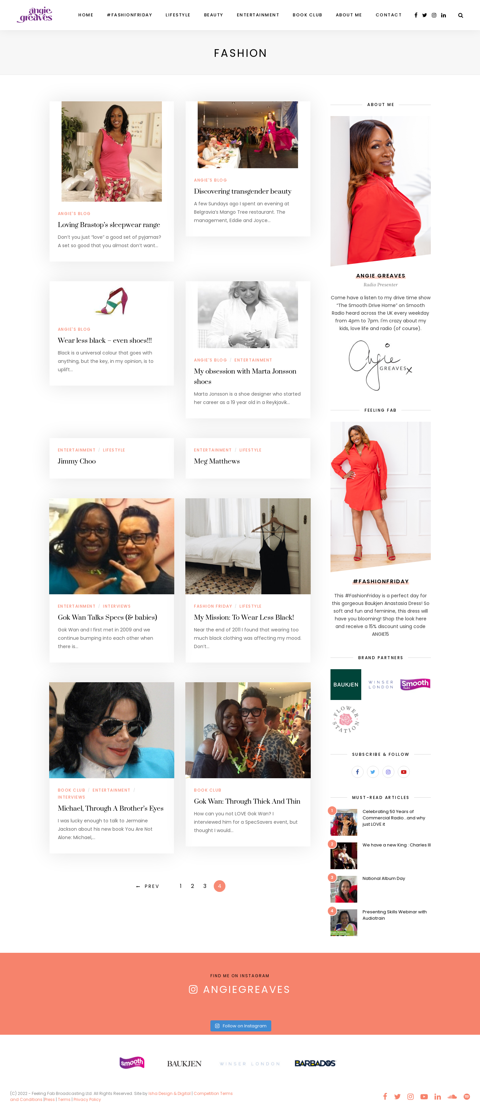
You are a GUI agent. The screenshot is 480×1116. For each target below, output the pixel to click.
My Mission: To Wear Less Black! (244, 617)
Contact (389, 15)
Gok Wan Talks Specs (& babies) (107, 617)
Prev (152, 886)
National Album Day (384, 878)
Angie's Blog (74, 213)
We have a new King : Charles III (397, 845)
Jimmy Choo (77, 461)
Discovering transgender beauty (242, 191)
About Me (349, 15)
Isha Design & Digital (170, 1093)
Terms (64, 1099)
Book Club (307, 15)
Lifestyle (178, 15)
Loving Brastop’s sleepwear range (109, 225)
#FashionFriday (129, 15)
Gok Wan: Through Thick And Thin (247, 801)
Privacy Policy (88, 1099)
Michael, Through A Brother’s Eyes (111, 808)
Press (49, 1099)
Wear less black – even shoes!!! (105, 340)
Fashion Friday (213, 606)
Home (85, 15)
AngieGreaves (247, 990)
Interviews (117, 606)
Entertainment (258, 15)
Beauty (213, 15)
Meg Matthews (217, 461)
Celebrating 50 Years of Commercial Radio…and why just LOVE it (394, 817)
